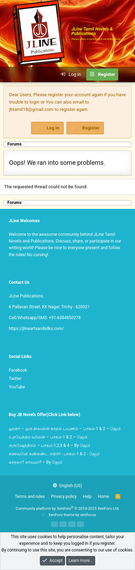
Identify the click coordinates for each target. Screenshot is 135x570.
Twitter (15, 378)
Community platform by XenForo (68, 508)
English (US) (67, 485)
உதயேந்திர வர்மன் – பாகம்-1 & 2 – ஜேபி (48, 437)
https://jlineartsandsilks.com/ (36, 328)
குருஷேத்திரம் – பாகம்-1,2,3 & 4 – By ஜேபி (49, 445)
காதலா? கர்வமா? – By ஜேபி (35, 462)
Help (87, 496)
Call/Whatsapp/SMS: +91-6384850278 (45, 317)
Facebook (18, 370)
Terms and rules (30, 496)
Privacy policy (64, 496)
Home (103, 496)
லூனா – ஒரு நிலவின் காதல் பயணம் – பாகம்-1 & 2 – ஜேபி (65, 428)
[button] (9, 74)
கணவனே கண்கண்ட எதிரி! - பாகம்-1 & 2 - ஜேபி (54, 453)
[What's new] (126, 75)
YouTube (17, 387)
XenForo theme (61, 515)
